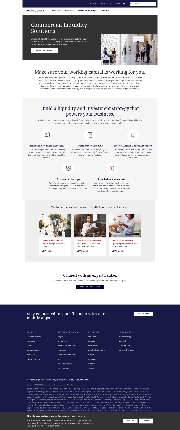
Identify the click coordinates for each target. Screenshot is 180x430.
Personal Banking (125, 337)
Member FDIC (32, 380)
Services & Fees (124, 346)
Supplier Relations (33, 359)
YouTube (91, 368)
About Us (104, 11)
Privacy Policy (41, 426)
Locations (92, 341)
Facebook (92, 359)
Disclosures (62, 350)
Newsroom (31, 355)
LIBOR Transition (64, 368)
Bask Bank (122, 341)
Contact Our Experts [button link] (90, 287)
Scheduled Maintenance (96, 350)
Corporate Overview (34, 337)
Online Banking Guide (126, 350)
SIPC (144, 408)
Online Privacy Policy (47, 380)
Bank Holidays (93, 346)
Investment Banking (86, 11)
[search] (143, 4)
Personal (56, 11)
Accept (146, 421)
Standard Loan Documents (67, 355)
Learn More (47, 251)
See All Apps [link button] (144, 314)
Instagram (91, 364)
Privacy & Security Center (78, 380)
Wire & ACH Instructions (66, 346)
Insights (60, 337)
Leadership (31, 341)
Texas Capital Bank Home (37, 11)
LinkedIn (91, 355)
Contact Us (107, 4)
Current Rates (62, 341)
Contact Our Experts (45, 50)
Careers (94, 4)
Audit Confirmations (65, 364)
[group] (54, 235)
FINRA (135, 408)
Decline (130, 421)
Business (69, 11)
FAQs (60, 359)
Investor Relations (33, 350)
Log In (118, 4)
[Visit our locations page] (125, 4)
